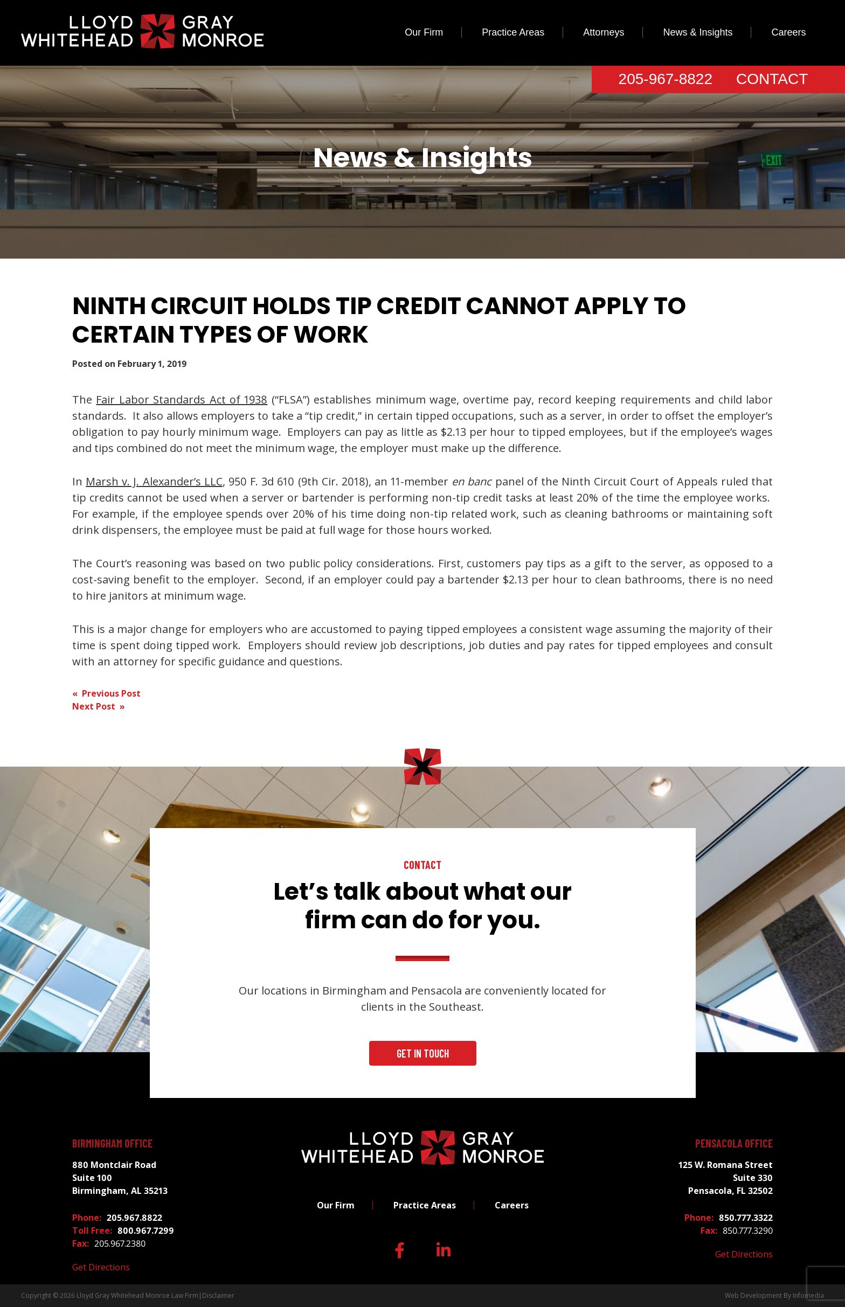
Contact (772, 79)
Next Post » (98, 706)
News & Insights (697, 32)
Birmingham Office (112, 1143)
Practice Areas (513, 32)
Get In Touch (423, 1053)
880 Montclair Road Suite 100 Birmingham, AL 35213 (120, 1178)
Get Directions (101, 1267)
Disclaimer (218, 1295)
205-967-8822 (665, 79)
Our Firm (424, 32)
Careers (788, 32)
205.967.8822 (134, 1217)
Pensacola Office (734, 1143)
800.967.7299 (145, 1230)
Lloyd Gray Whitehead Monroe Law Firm (137, 1295)
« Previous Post (106, 693)
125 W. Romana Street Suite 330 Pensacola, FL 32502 (725, 1178)
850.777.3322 (746, 1217)
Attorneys (603, 32)
